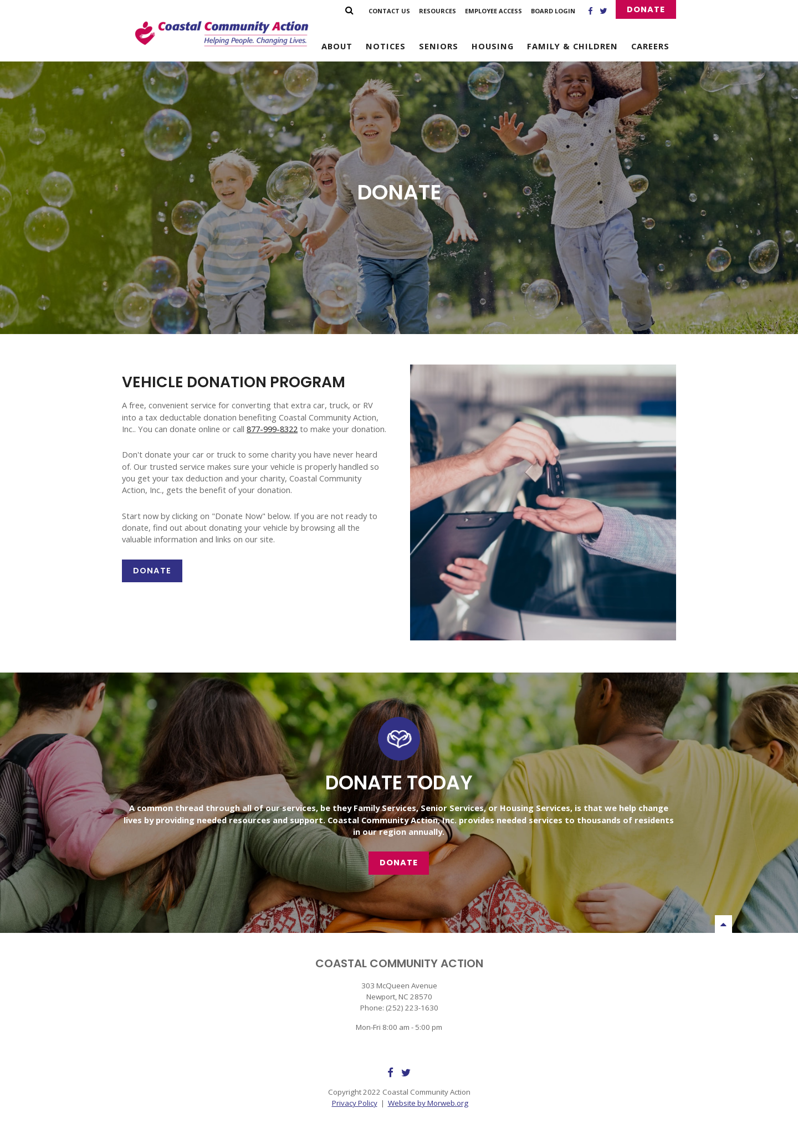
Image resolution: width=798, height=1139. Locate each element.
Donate (646, 9)
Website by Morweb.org (428, 1103)
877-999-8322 (272, 428)
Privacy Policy (354, 1103)
